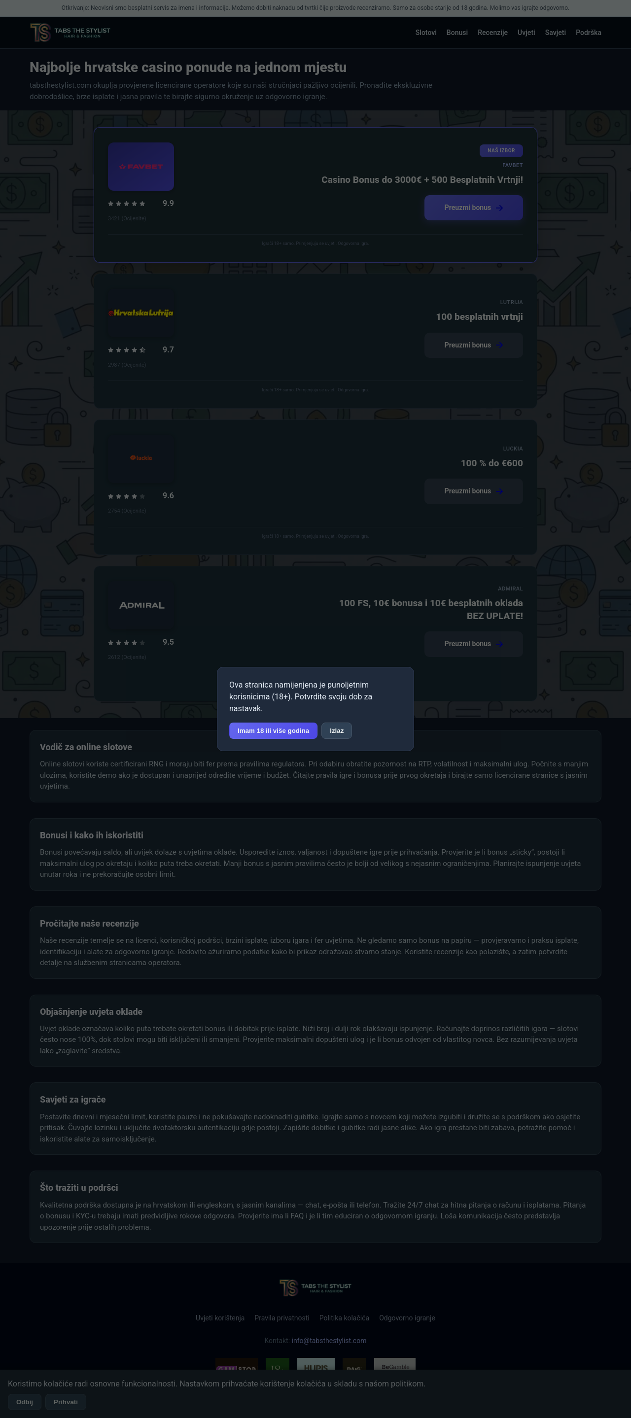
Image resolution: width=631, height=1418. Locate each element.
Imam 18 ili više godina (273, 730)
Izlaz (337, 730)
